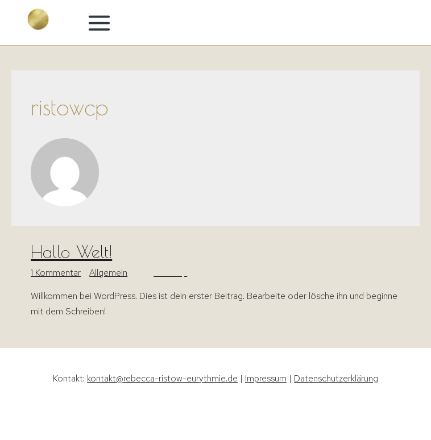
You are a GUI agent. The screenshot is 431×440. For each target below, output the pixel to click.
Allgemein (108, 273)
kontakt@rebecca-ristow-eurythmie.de (162, 378)
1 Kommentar (56, 273)
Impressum (266, 378)
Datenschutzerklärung (336, 378)
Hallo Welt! (71, 251)
